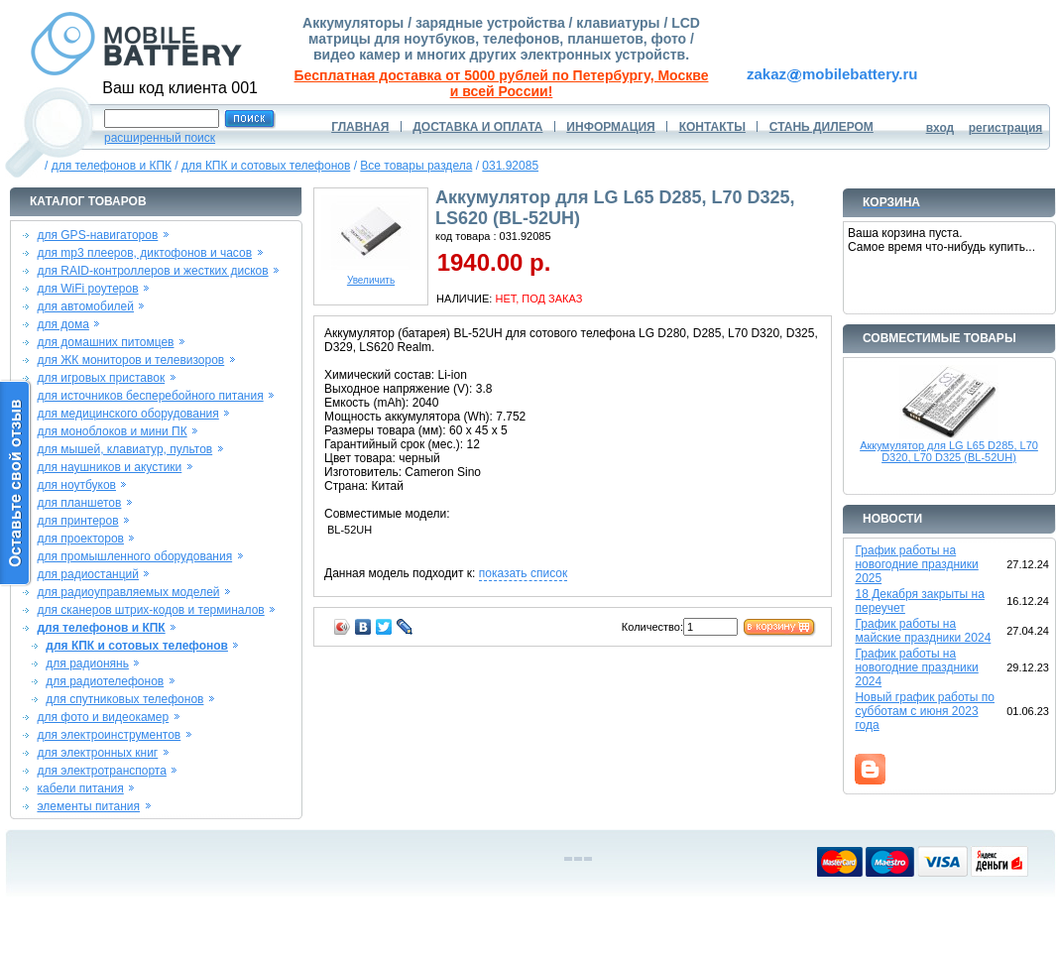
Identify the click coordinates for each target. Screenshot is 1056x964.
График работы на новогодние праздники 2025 (916, 564)
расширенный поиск (159, 138)
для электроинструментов (108, 735)
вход (940, 128)
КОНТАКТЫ (712, 127)
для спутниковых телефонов (124, 699)
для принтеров (77, 521)
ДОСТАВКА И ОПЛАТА (477, 127)
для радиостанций (88, 574)
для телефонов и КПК (112, 166)
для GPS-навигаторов (97, 235)
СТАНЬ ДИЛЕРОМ (821, 127)
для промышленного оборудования (134, 556)
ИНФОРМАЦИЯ (610, 127)
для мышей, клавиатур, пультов (124, 449)
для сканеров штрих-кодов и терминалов (150, 610)
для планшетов (79, 503)
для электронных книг (97, 753)
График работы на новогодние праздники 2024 (916, 667)
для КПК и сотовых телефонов (265, 166)
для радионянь (87, 663)
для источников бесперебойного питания (150, 396)
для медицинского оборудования (127, 414)
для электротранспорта (101, 771)
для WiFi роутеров (87, 289)
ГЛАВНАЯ (360, 127)
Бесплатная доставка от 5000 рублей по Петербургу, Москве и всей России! (501, 83)
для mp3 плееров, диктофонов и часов (144, 253)
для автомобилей (85, 306)
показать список (523, 573)
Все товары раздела (416, 166)
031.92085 (510, 166)
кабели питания (80, 788)
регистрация (1006, 128)
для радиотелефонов (105, 681)
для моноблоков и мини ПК (111, 431)
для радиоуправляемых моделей (128, 592)
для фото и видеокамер (103, 717)
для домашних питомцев (105, 342)
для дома (62, 324)
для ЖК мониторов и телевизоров (130, 360)
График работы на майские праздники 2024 (923, 631)
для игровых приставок (101, 378)
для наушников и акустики (109, 467)
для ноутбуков (76, 485)
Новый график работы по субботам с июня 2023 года (925, 711)
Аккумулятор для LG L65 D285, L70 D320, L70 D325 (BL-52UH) (949, 451)
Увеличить (370, 276)
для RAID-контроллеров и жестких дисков (152, 271)
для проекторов (80, 538)
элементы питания (88, 806)
